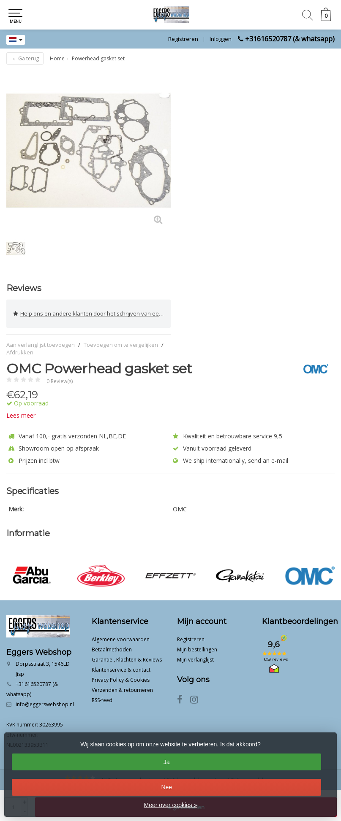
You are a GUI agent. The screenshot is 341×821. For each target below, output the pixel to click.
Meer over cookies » (170, 805)
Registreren (183, 39)
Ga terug (25, 58)
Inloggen (221, 39)
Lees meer (20, 415)
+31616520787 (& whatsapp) (290, 38)
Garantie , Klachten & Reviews (127, 659)
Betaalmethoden (112, 649)
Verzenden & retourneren (122, 690)
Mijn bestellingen (197, 649)
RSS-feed (102, 700)
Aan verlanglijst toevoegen (40, 344)
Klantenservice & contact (121, 669)
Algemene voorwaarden (121, 639)
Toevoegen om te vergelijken (121, 344)
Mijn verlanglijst (195, 659)
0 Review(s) (59, 381)
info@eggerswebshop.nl (45, 704)
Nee (166, 787)
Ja (167, 762)
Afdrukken (19, 352)
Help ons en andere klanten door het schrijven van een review (92, 313)
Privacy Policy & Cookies (121, 679)
